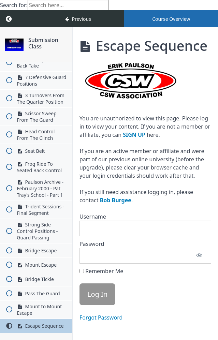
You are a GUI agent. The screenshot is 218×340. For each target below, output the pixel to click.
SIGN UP (134, 134)
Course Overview (171, 19)
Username (92, 216)
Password (91, 244)
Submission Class (43, 43)
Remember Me (101, 271)
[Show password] (199, 256)
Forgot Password (100, 317)
